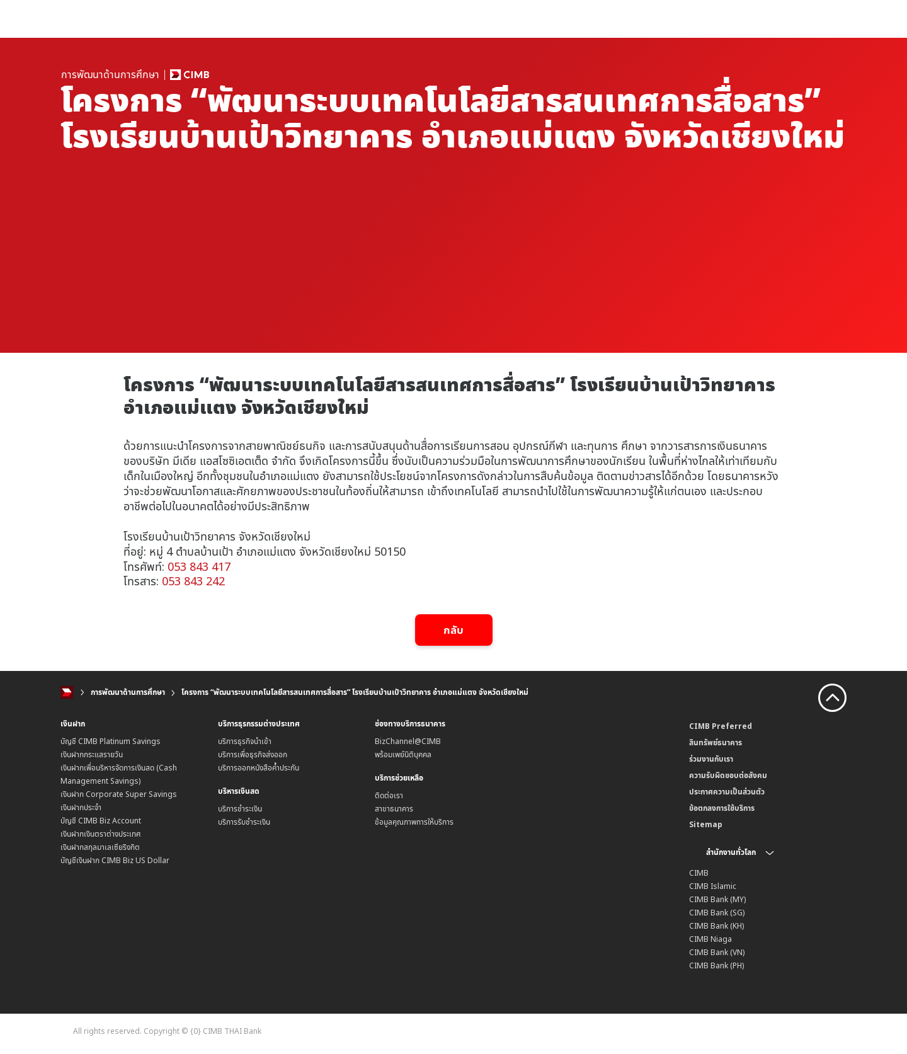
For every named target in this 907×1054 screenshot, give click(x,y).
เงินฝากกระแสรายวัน (91, 754)
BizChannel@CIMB (408, 741)
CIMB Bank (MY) (717, 899)
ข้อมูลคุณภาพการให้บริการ (414, 821)
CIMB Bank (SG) (716, 912)
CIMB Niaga (710, 939)
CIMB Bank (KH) (716, 925)
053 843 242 (193, 580)
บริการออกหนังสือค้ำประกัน (258, 767)
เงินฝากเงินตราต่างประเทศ (100, 833)
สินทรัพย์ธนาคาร (715, 742)
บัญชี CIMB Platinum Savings (110, 741)
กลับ (453, 630)
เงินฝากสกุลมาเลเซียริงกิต (100, 847)
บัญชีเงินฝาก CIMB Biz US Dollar (114, 860)
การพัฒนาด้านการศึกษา (128, 692)
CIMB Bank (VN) (716, 952)
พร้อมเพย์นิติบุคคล (403, 754)
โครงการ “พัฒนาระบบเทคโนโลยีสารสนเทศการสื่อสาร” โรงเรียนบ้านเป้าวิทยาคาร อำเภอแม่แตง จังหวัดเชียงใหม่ (354, 692)
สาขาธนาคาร (394, 808)
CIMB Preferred (720, 726)
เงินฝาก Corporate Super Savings (118, 794)
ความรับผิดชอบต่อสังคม (728, 775)
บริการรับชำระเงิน (244, 821)
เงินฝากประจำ (80, 807)
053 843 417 (199, 566)
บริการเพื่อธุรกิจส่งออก (252, 754)
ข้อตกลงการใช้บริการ (722, 808)
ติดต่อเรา (389, 795)
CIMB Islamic (712, 886)
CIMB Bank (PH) (716, 965)
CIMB (699, 873)
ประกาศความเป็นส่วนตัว (727, 791)
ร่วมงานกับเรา (711, 758)
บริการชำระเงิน (240, 808)
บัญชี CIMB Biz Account (100, 820)
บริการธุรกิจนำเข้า (244, 741)
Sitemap (705, 824)
